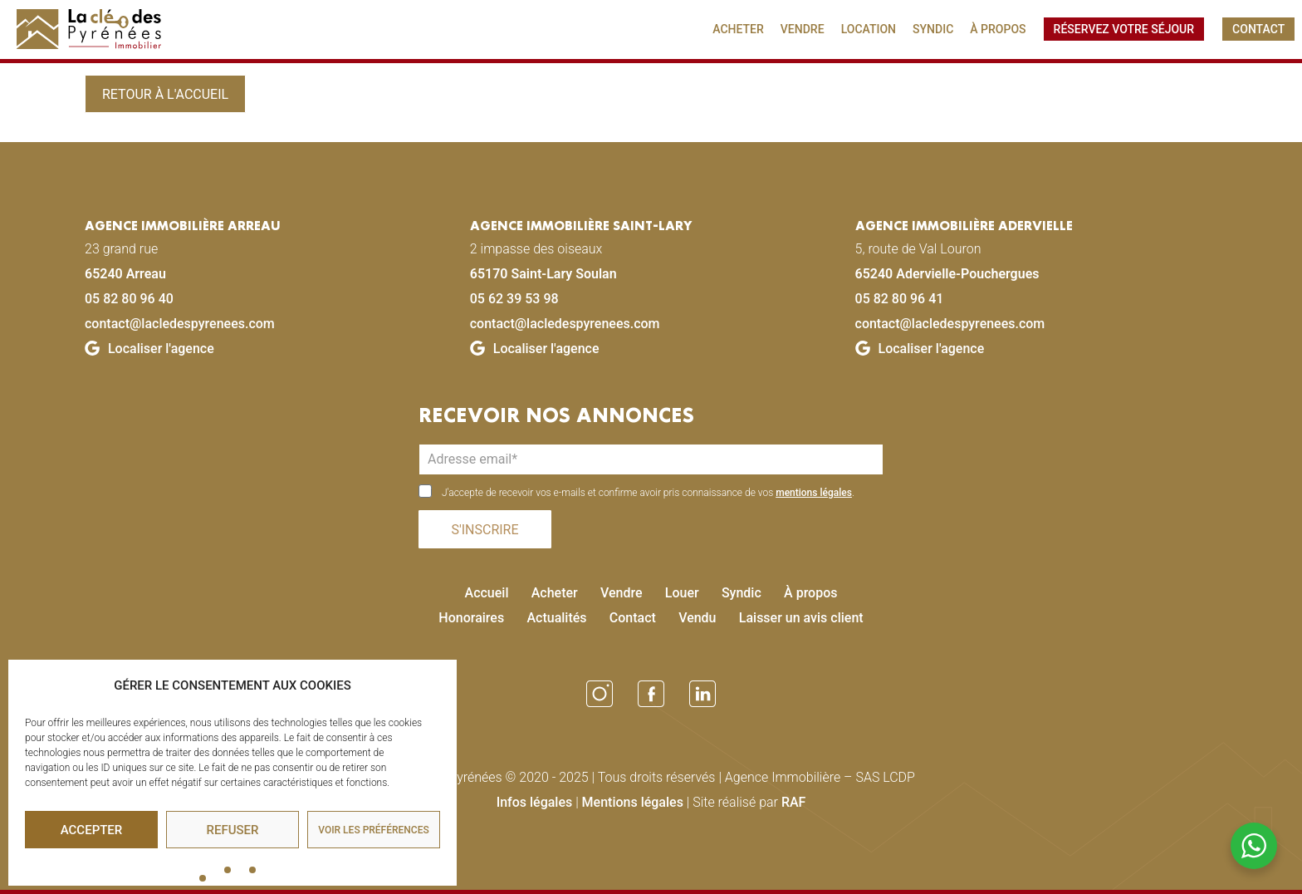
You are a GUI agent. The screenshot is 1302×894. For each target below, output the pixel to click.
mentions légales (814, 493)
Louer (682, 593)
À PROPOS (997, 29)
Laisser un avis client (801, 618)
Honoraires (471, 618)
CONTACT (1258, 29)
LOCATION (868, 29)
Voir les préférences (373, 830)
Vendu (697, 618)
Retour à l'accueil (165, 94)
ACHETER (738, 29)
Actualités (556, 618)
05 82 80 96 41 (899, 299)
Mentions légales (632, 802)
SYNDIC (933, 29)
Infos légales (535, 802)
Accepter (92, 830)
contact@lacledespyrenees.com (180, 324)
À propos (810, 593)
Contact (632, 618)
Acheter (554, 593)
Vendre (621, 593)
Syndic (741, 593)
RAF (793, 802)
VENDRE (803, 29)
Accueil (487, 593)
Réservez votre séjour (1124, 29)
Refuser (233, 830)
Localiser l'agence (149, 348)
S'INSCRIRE (484, 530)
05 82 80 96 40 (129, 299)
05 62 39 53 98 (514, 299)
